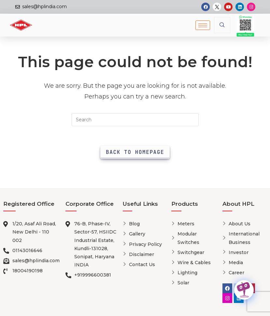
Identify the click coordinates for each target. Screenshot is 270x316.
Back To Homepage (135, 152)
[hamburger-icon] (202, 25)
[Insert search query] (135, 119)
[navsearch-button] (222, 25)
